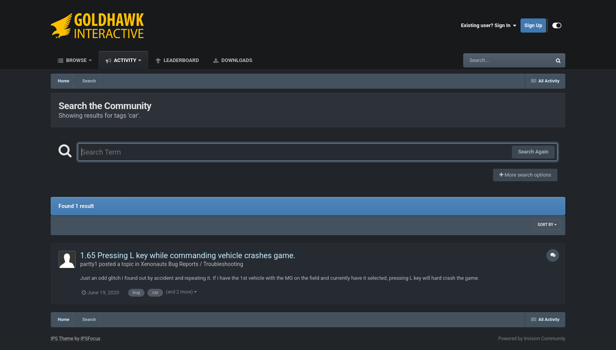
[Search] (487, 60)
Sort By (547, 224)
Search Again (533, 152)
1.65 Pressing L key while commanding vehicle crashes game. (187, 255)
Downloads (236, 60)
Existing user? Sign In (489, 25)
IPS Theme (62, 338)
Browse (76, 60)
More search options (525, 175)
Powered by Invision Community (531, 338)
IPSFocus (90, 338)
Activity (125, 60)
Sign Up (533, 25)
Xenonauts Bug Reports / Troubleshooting (192, 264)
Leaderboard (180, 60)
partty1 (88, 264)
